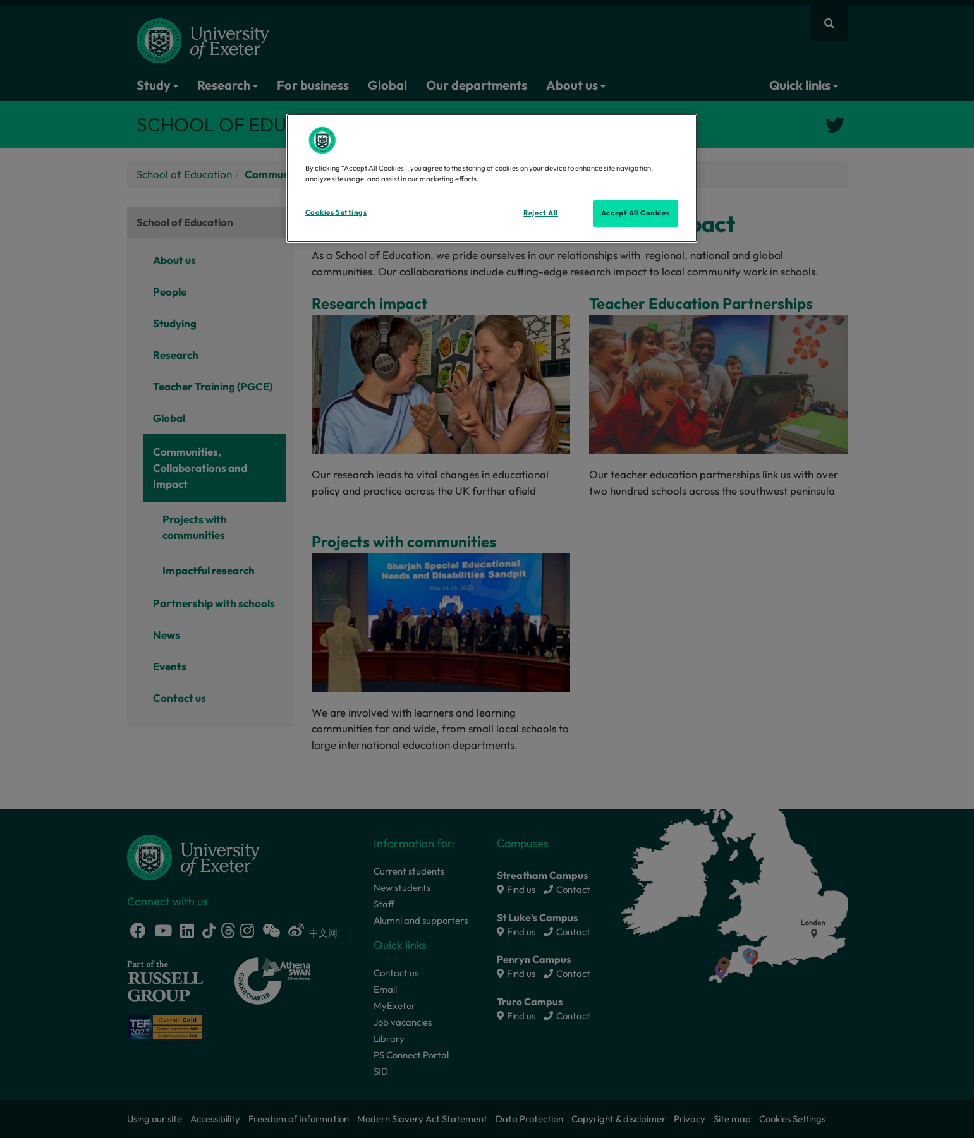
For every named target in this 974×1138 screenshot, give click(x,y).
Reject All (540, 213)
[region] (491, 178)
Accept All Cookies (635, 213)
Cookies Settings (336, 212)
